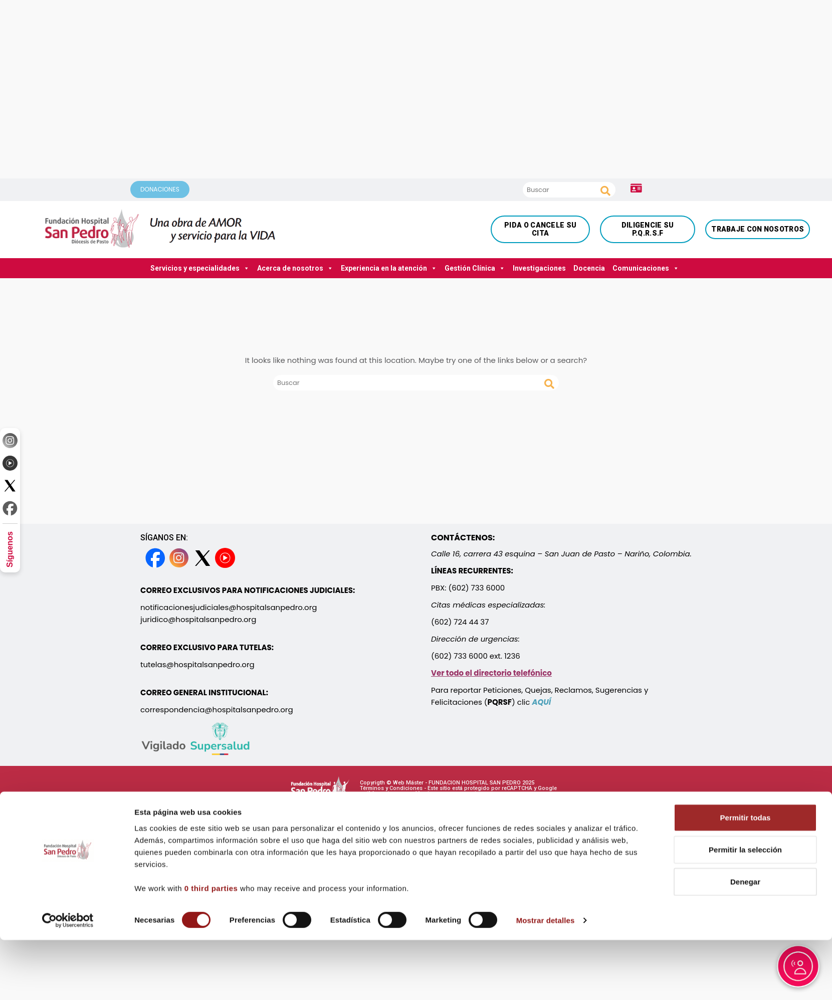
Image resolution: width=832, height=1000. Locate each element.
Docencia (589, 268)
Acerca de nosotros (295, 268)
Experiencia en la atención (389, 268)
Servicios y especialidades (200, 268)
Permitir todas (745, 837)
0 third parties (211, 908)
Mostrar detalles (545, 940)
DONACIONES (159, 189)
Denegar (745, 901)
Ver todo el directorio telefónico (491, 673)
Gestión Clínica (475, 268)
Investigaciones (539, 268)
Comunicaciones (645, 268)
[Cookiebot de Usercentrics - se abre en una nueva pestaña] (68, 940)
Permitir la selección (745, 869)
